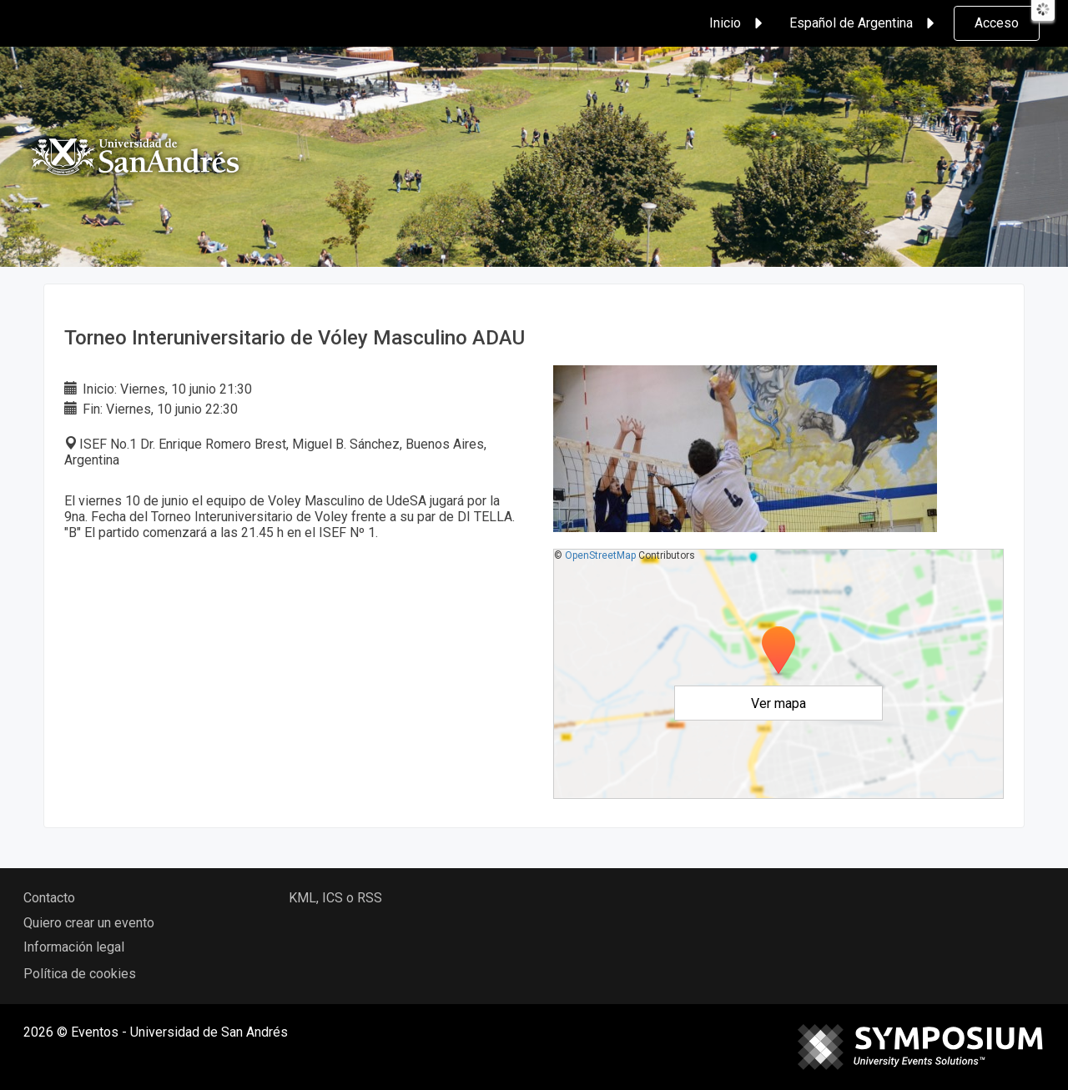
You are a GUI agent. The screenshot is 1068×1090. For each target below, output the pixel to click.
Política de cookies (79, 974)
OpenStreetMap (600, 555)
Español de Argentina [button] (864, 23)
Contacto (49, 898)
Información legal (73, 947)
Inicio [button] (738, 23)
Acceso (997, 23)
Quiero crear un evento (88, 923)
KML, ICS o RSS (335, 898)
